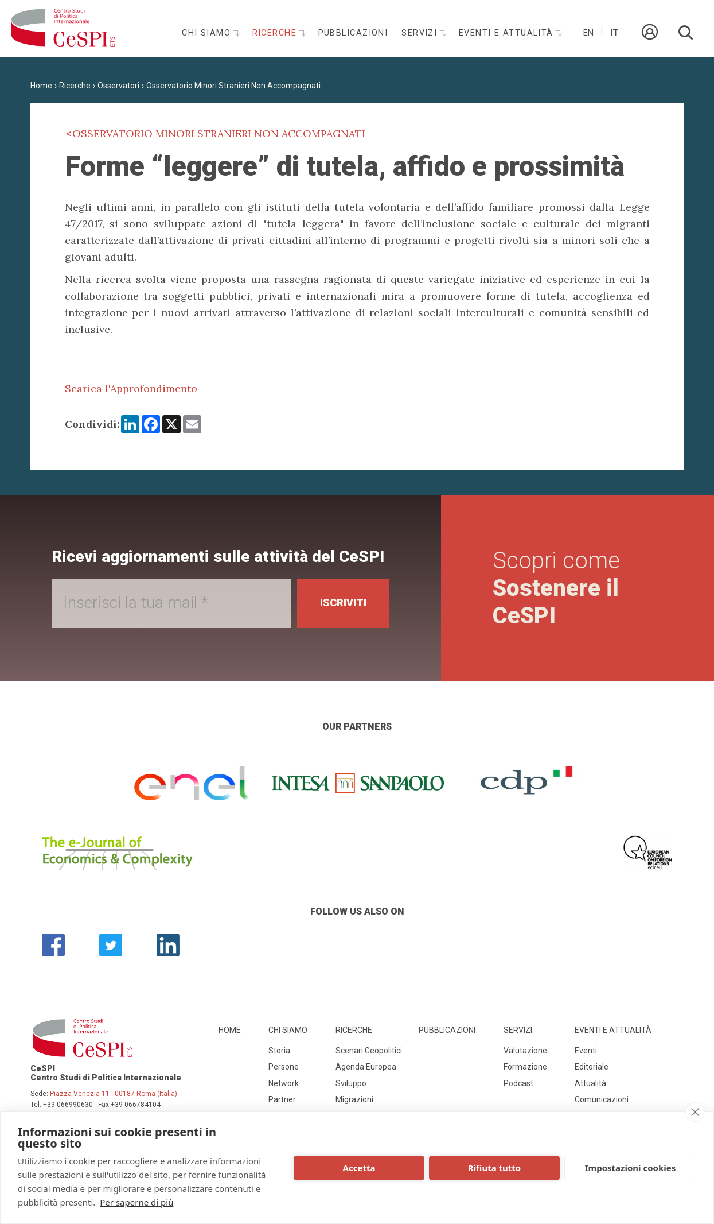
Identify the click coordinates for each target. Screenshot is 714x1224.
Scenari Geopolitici (368, 1050)
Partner (282, 1099)
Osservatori (118, 85)
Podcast (518, 1083)
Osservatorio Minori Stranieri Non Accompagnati (233, 85)
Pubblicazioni (353, 33)
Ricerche (276, 33)
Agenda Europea (365, 1066)
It (614, 33)
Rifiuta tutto (494, 1167)
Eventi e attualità (507, 33)
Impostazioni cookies (630, 1167)
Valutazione (525, 1050)
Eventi (586, 1050)
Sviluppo (350, 1083)
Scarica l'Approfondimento (131, 388)
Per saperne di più (136, 1202)
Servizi (420, 33)
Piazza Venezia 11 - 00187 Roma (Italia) (113, 1094)
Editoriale (591, 1066)
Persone (283, 1066)
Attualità (590, 1083)
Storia (279, 1050)
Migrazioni (354, 1099)
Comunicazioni (602, 1099)
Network (283, 1083)
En (588, 33)
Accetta (359, 1167)
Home (41, 85)
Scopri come (556, 588)
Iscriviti (343, 602)
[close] (694, 1112)
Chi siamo (207, 33)
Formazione (525, 1066)
